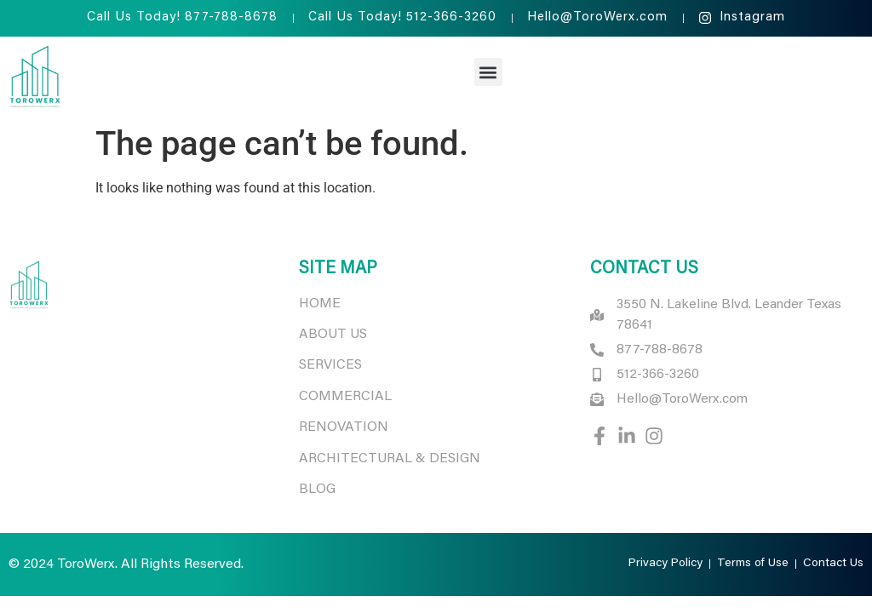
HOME (320, 304)
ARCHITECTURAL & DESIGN (391, 459)
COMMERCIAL (345, 397)
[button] (488, 72)
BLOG (317, 489)
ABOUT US (333, 334)
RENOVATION (343, 427)
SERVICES (330, 365)
